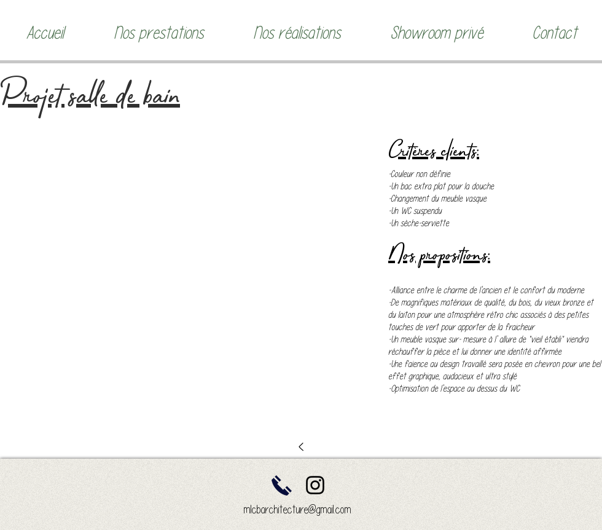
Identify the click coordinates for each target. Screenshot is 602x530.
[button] (158, 32)
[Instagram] (315, 485)
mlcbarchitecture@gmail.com (297, 509)
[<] (301, 446)
